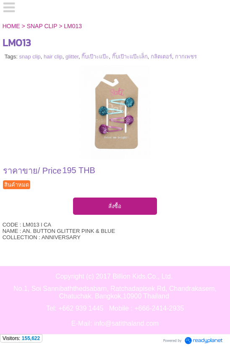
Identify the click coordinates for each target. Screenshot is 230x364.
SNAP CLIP (42, 26)
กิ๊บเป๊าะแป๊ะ (95, 56)
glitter (71, 56)
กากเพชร (186, 56)
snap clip (29, 56)
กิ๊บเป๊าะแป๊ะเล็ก (130, 56)
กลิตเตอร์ (161, 56)
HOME (11, 26)
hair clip (53, 56)
